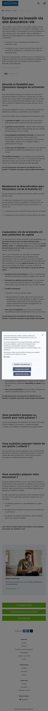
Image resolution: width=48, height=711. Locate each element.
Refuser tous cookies (22, 374)
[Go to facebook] (24, 631)
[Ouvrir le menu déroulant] (44, 3)
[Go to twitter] (32, 631)
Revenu (24, 674)
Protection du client (24, 690)
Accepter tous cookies (22, 369)
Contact (24, 684)
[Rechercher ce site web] (38, 3)
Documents (24, 687)
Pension (24, 659)
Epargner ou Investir (24, 656)
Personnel (24, 671)
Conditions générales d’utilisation (23, 709)
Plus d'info (7, 357)
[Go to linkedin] (28, 631)
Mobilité (24, 643)
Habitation (24, 646)
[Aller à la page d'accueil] (11, 3)
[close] (42, 335)
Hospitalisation (24, 652)
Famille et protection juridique (24, 649)
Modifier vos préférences (22, 364)
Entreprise (24, 668)
